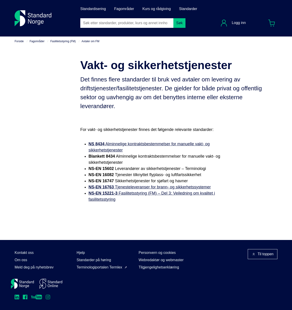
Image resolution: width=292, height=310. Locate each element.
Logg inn (238, 23)
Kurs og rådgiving (156, 9)
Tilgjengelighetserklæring (159, 267)
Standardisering (93, 9)
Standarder (188, 9)
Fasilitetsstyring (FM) (63, 41)
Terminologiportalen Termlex (99, 267)
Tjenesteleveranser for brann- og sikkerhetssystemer (150, 187)
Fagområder (124, 9)
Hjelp (81, 253)
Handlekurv (273, 22)
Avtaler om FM (90, 41)
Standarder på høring (94, 260)
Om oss (21, 260)
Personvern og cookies (157, 253)
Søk (179, 23)
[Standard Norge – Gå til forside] (22, 283)
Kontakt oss (24, 253)
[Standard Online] (50, 283)
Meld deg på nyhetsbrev (34, 267)
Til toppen (263, 254)
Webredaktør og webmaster (161, 260)
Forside (19, 41)
